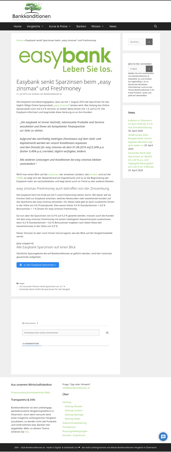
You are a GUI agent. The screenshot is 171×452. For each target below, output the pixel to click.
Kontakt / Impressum (73, 435)
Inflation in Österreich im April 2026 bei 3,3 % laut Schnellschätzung (140, 124)
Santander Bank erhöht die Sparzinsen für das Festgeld (44, 289)
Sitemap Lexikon (73, 410)
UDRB (20, 177)
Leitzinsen (53, 174)
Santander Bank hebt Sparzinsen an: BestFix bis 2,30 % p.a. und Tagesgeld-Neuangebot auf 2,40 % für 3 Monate (141, 159)
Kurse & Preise (61, 26)
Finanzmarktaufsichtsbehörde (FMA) (30, 392)
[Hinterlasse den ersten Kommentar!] (61, 333)
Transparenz (69, 427)
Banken (81, 26)
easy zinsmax (61, 105)
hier (27, 432)
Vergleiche (36, 26)
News (112, 26)
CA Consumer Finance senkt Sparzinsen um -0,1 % (42, 286)
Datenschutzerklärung (74, 423)
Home (18, 26)
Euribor (94, 174)
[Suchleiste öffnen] (155, 26)
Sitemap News (72, 419)
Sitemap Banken (73, 406)
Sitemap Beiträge (74, 415)
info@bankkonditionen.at (76, 388)
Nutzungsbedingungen (74, 431)
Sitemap (66, 402)
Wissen (99, 26)
